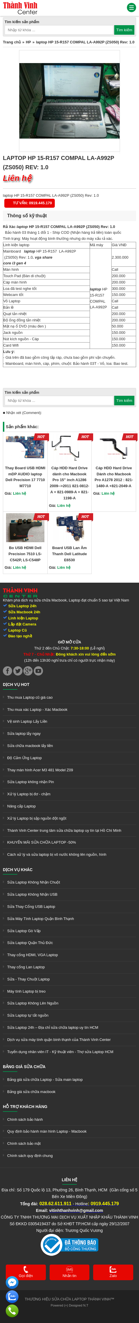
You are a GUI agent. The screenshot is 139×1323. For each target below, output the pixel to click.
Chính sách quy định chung (30, 1155)
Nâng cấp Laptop (21, 806)
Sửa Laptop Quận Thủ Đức (30, 943)
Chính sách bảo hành (25, 1119)
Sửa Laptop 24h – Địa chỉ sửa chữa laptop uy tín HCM (52, 1027)
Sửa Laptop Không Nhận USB (32, 894)
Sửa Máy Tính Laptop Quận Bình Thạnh (40, 919)
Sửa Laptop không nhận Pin (30, 782)
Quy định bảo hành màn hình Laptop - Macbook (47, 1131)
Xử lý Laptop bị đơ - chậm (28, 794)
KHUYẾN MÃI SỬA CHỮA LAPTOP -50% (41, 842)
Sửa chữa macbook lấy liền (30, 746)
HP (28, 42)
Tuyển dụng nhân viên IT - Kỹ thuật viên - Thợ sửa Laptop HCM (60, 1052)
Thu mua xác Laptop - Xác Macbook (37, 709)
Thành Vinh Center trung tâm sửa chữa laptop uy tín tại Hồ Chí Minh (64, 830)
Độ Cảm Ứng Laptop (24, 758)
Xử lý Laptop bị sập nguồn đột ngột (36, 818)
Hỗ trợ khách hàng (25, 1106)
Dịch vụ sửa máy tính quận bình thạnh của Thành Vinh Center (59, 1039)
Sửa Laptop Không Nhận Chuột (33, 882)
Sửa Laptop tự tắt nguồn (27, 1015)
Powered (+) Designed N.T (70, 1305)
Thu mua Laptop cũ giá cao (30, 697)
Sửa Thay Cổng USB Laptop (31, 906)
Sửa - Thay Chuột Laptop (28, 979)
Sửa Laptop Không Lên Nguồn (32, 1003)
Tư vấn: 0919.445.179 (32, 203)
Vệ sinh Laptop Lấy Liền (27, 721)
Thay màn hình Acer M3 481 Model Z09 (40, 770)
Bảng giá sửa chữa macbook (31, 1092)
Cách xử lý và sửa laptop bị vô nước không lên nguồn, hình (56, 854)
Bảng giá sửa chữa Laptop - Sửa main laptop (45, 1079)
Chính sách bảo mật (24, 1143)
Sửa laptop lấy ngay (24, 733)
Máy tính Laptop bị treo (26, 991)
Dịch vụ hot (16, 684)
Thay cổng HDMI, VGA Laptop (32, 955)
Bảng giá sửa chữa (24, 1066)
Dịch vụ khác (18, 869)
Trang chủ (12, 42)
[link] (20, 4)
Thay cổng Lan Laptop (26, 967)
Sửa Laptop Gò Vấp (24, 931)
